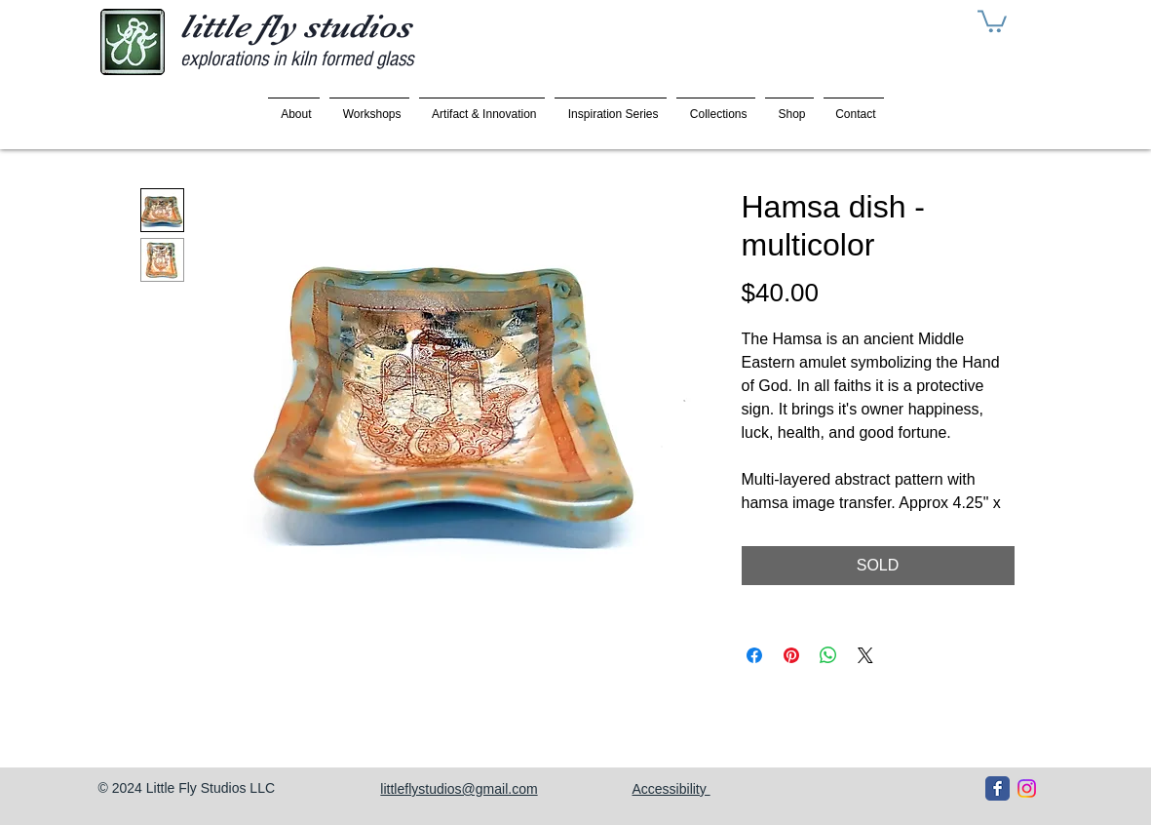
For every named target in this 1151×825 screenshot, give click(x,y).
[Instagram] (1027, 788)
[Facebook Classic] (997, 788)
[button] (992, 20)
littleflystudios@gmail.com (458, 789)
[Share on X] (865, 655)
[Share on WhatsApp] (828, 655)
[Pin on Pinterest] (791, 655)
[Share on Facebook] (754, 655)
